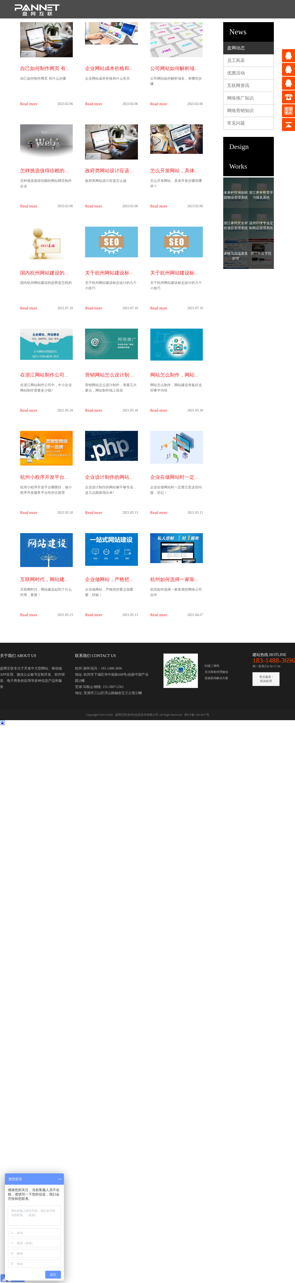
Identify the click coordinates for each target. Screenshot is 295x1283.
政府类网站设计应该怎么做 (114, 170)
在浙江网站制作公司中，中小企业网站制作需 (69, 375)
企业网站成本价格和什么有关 (117, 68)
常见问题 (236, 123)
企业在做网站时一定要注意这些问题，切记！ (199, 477)
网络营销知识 (240, 110)
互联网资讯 (238, 85)
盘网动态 (236, 47)
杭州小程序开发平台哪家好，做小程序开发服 (69, 477)
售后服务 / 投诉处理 (266, 679)
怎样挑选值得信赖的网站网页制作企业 (62, 170)
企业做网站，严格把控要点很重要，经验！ (131, 579)
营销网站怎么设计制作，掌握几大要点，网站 (134, 375)
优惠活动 (236, 73)
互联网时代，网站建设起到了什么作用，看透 (69, 579)
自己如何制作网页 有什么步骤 (52, 68)
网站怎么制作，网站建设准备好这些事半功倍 (199, 375)
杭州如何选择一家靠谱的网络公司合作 (192, 579)
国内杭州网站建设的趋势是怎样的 (57, 273)
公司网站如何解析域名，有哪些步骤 (189, 68)
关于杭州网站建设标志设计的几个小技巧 (129, 273)
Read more (28, 104)
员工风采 (236, 60)
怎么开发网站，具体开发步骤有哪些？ (192, 170)
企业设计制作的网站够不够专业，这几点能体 (134, 477)
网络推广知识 (240, 98)
